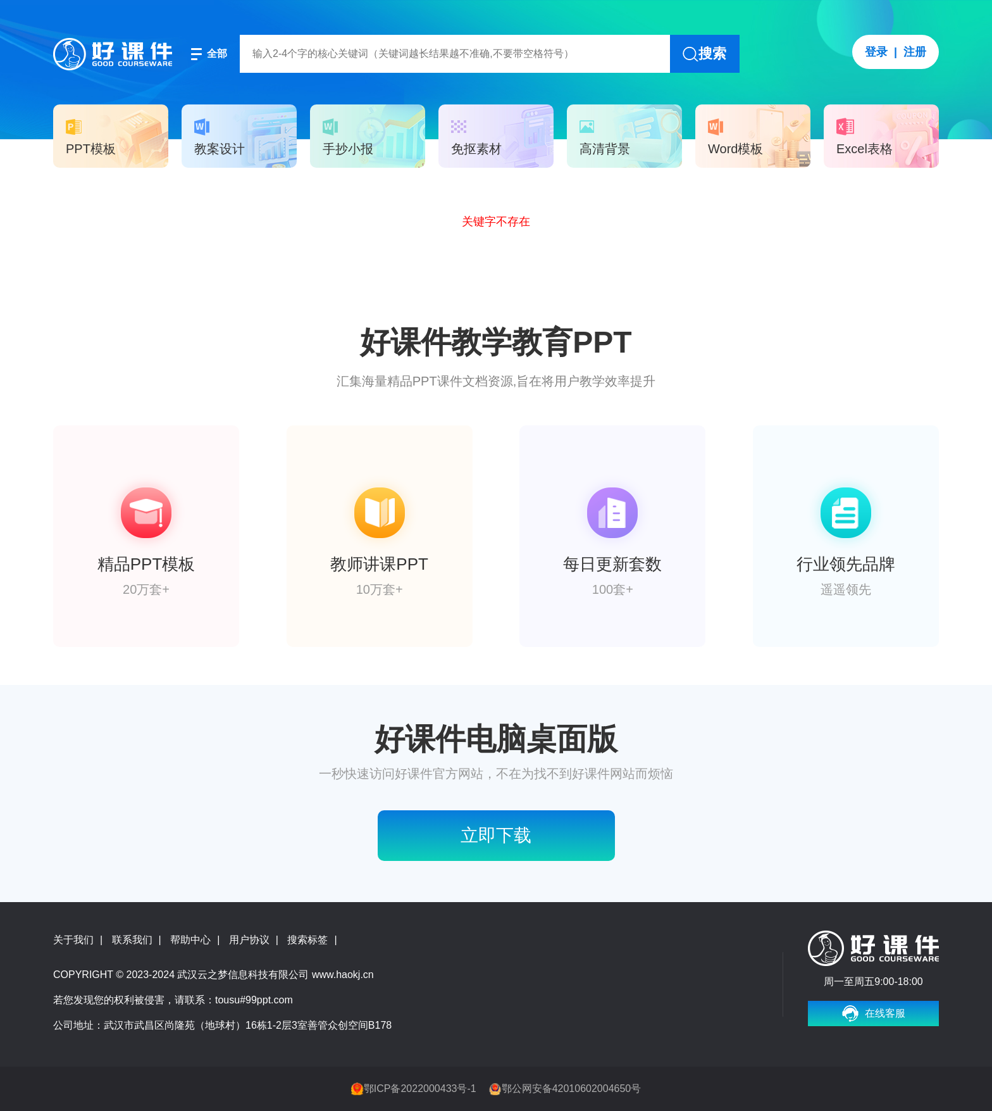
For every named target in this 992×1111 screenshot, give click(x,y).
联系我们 (132, 939)
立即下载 (496, 835)
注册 (914, 52)
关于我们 (73, 939)
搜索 (712, 53)
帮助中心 (190, 939)
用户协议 (249, 939)
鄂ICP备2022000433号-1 (420, 1088)
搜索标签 (307, 939)
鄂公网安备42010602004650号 (572, 1088)
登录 (876, 52)
